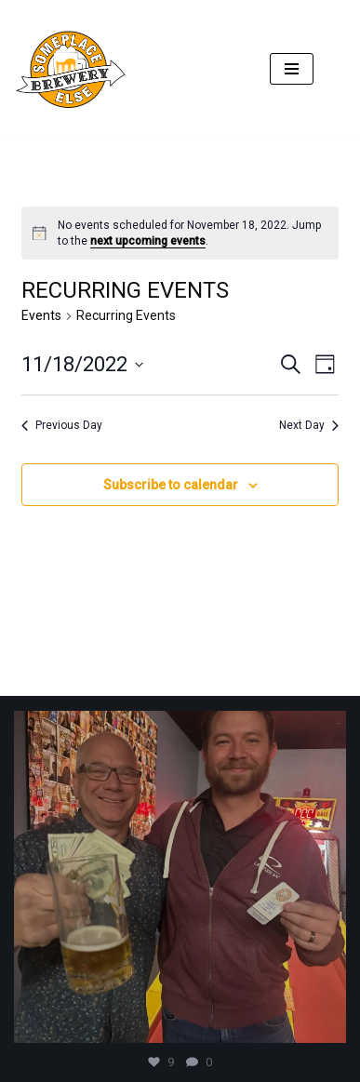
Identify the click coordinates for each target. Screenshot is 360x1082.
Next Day (309, 425)
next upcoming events (148, 240)
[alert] (179, 233)
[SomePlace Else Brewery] (74, 69)
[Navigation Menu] (291, 69)
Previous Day (61, 425)
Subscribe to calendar (170, 484)
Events (41, 315)
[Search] (330, 69)
